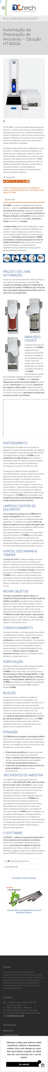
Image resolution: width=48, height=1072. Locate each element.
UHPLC (14, 192)
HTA (9, 192)
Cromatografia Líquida (17, 190)
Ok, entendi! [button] (24, 1064)
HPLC (27, 190)
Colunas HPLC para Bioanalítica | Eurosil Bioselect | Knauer (24, 911)
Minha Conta (8, 1030)
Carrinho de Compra (10, 1035)
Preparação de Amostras (18, 188)
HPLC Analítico (35, 190)
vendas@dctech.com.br (15, 1015)
